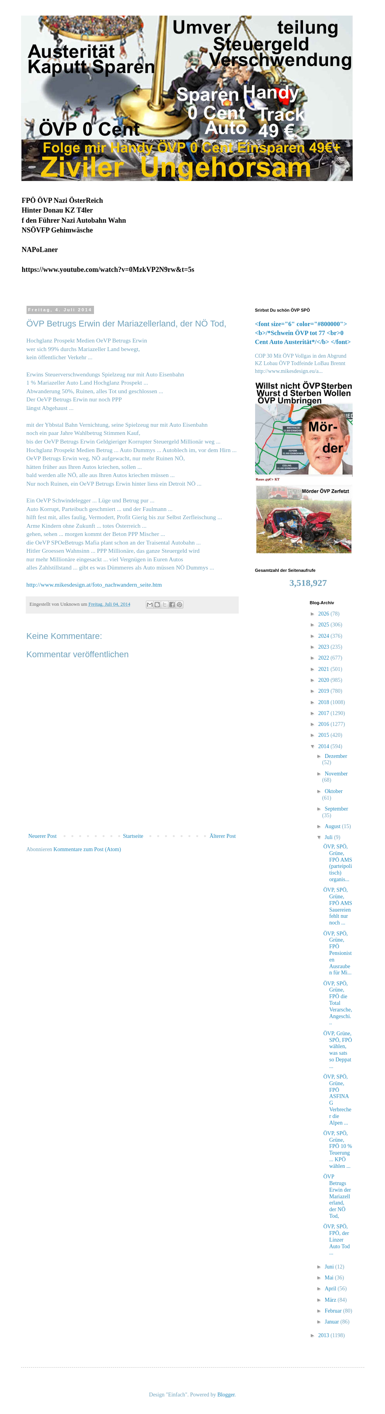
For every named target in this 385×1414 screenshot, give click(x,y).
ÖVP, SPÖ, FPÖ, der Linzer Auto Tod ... (336, 1240)
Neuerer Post (42, 836)
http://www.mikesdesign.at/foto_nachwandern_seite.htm (94, 584)
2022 (324, 658)
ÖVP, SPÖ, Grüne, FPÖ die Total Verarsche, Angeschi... (337, 1003)
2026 (324, 614)
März (331, 1300)
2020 (324, 680)
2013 (324, 1335)
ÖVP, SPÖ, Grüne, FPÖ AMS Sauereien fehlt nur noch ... (337, 906)
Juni (330, 1267)
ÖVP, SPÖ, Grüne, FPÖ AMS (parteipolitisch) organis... (337, 863)
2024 (324, 636)
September (336, 809)
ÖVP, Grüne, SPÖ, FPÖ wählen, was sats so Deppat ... (337, 1050)
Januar (332, 1322)
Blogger (225, 1395)
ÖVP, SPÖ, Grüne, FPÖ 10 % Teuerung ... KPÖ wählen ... (337, 1149)
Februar (334, 1311)
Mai (330, 1278)
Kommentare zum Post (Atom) (87, 849)
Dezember (336, 756)
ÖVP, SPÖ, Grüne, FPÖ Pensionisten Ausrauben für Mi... (337, 953)
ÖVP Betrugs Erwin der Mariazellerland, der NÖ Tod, (337, 1196)
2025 (324, 625)
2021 (324, 669)
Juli (329, 837)
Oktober (333, 791)
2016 (324, 724)
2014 (324, 746)
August (333, 826)
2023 (324, 647)
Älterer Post (222, 836)
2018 (324, 702)
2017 (324, 713)
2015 (324, 735)
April (331, 1289)
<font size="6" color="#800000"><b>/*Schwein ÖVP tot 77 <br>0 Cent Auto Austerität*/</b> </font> (303, 333)
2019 (324, 691)
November (336, 774)
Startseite (133, 836)
